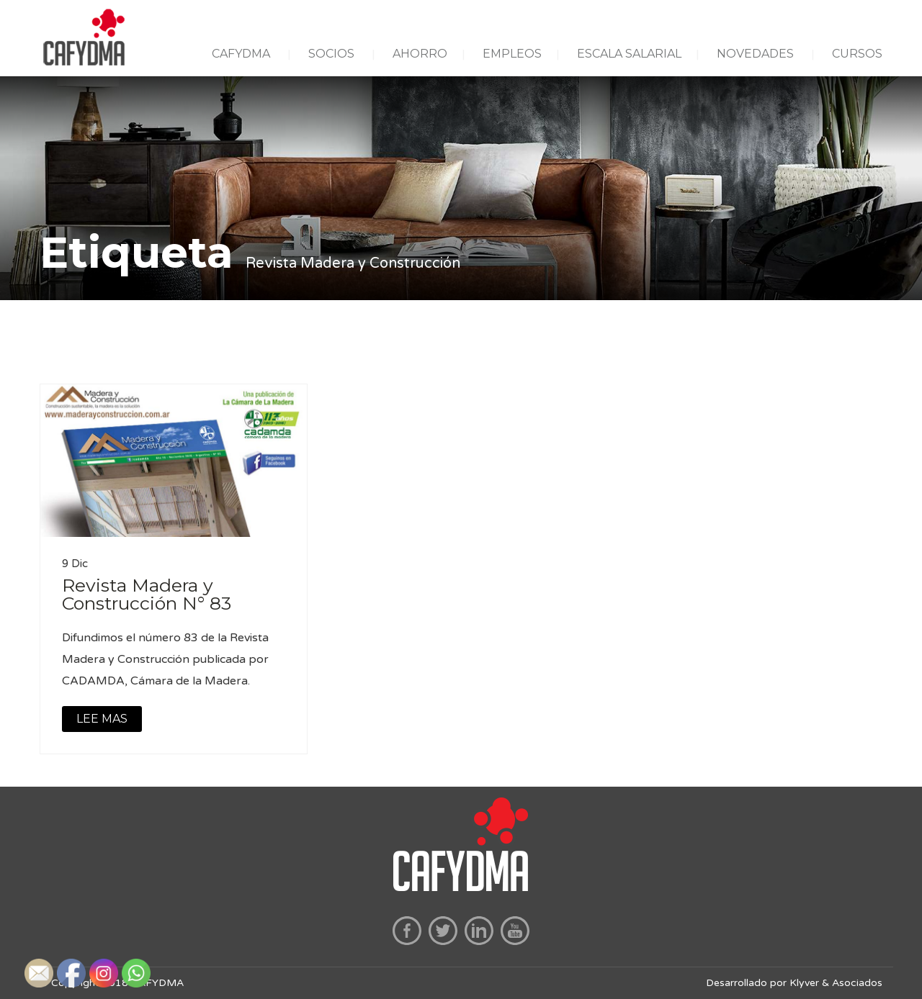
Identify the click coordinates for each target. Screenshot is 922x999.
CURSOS (857, 53)
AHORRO (420, 53)
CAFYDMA (241, 53)
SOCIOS (331, 53)
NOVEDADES (755, 53)
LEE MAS (101, 718)
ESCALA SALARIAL (629, 53)
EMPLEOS (512, 53)
